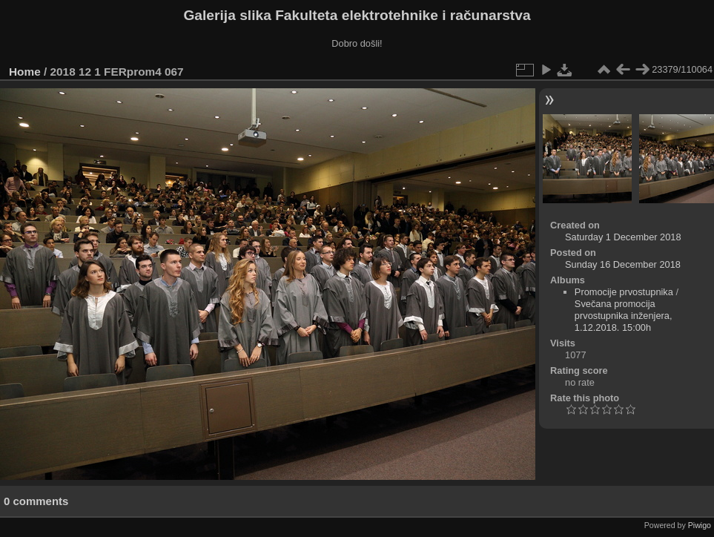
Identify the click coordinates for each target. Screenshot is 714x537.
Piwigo (699, 525)
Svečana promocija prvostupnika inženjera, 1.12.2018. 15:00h (623, 315)
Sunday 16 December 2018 (623, 264)
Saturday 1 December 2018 (623, 237)
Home (25, 71)
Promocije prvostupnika (624, 291)
